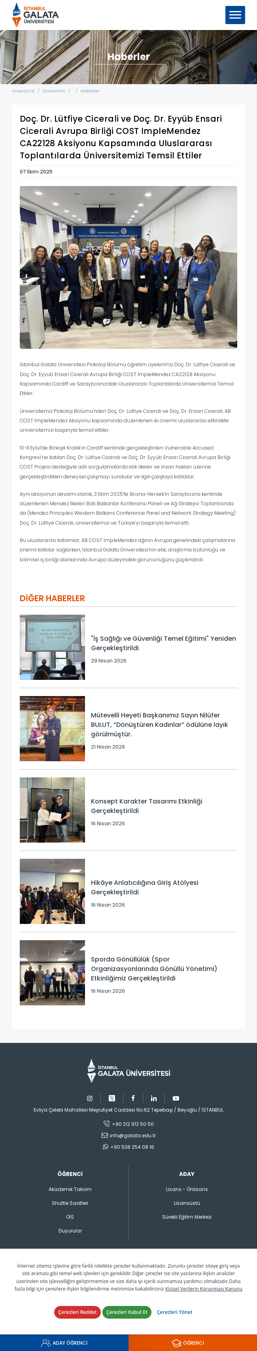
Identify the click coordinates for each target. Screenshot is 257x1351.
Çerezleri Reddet (77, 1312)
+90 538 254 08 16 (132, 1147)
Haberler (90, 91)
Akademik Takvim (70, 1189)
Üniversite (54, 91)
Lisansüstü (187, 1203)
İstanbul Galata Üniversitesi (38, 15)
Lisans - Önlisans (187, 1189)
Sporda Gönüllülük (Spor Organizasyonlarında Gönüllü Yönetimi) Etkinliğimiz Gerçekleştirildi (154, 969)
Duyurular (70, 1230)
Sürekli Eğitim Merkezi (187, 1217)
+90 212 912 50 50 (133, 1124)
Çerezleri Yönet (175, 1312)
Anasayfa (23, 91)
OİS (70, 1217)
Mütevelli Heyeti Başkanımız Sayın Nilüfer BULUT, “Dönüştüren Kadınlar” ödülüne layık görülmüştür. (159, 725)
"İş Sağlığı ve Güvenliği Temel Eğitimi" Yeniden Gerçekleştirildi (163, 643)
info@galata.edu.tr (133, 1135)
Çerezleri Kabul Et (126, 1312)
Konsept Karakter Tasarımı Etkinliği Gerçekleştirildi (146, 806)
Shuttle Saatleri (70, 1203)
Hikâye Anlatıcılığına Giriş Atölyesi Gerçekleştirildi (144, 887)
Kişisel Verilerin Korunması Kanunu (203, 1288)
